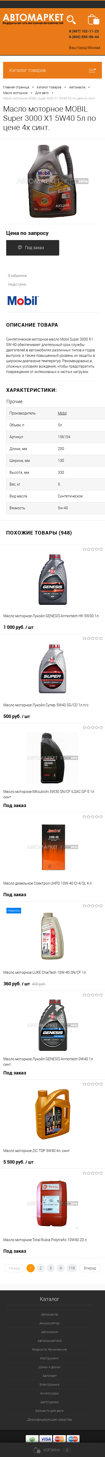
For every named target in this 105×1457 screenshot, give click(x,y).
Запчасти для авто (49, 1411)
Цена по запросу (27, 233)
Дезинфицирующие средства (49, 1419)
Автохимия (49, 1332)
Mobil (62, 413)
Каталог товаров (52, 70)
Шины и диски (49, 1367)
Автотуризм (49, 1402)
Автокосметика (50, 1341)
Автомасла (49, 1314)
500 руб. (16, 716)
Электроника (49, 1384)
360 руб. (24, 984)
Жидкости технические (49, 1349)
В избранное (14, 275)
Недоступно (14, 284)
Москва (93, 48)
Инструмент (49, 1358)
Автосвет (49, 1376)
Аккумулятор (49, 1323)
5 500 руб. (18, 1162)
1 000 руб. (18, 627)
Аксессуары (49, 1393)
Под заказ (31, 247)
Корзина (52, 1450)
